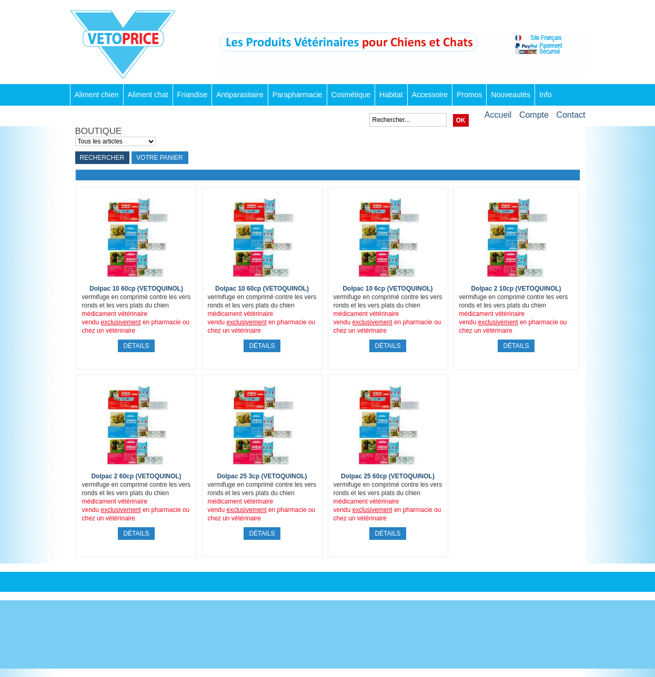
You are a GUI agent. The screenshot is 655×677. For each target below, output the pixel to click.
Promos (469, 94)
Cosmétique (351, 94)
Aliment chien (97, 94)
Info (545, 94)
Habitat (390, 94)
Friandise (192, 94)
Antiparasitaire (240, 94)
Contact (570, 114)
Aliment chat (148, 94)
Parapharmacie (298, 94)
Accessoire (430, 94)
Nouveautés (510, 94)
